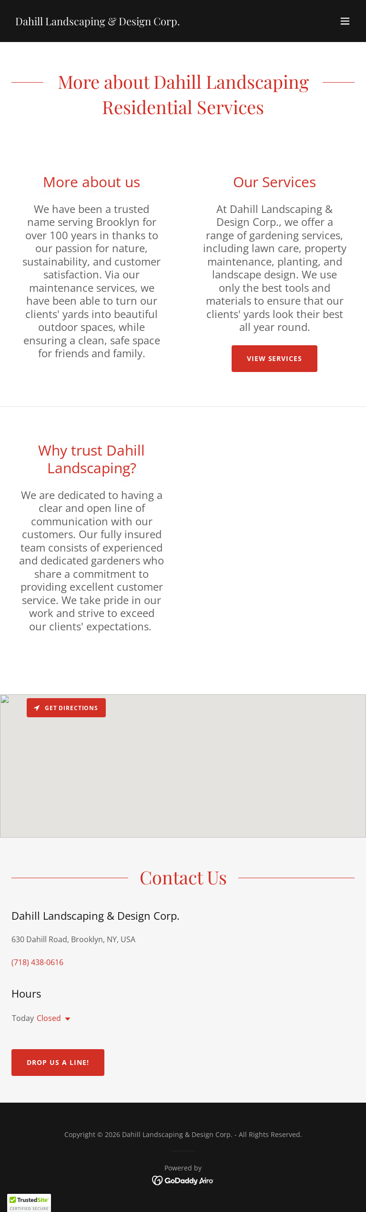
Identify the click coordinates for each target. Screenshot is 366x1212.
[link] (97, 22)
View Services (275, 358)
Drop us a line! (58, 1062)
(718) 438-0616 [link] (37, 962)
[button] (345, 21)
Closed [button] (49, 1018)
